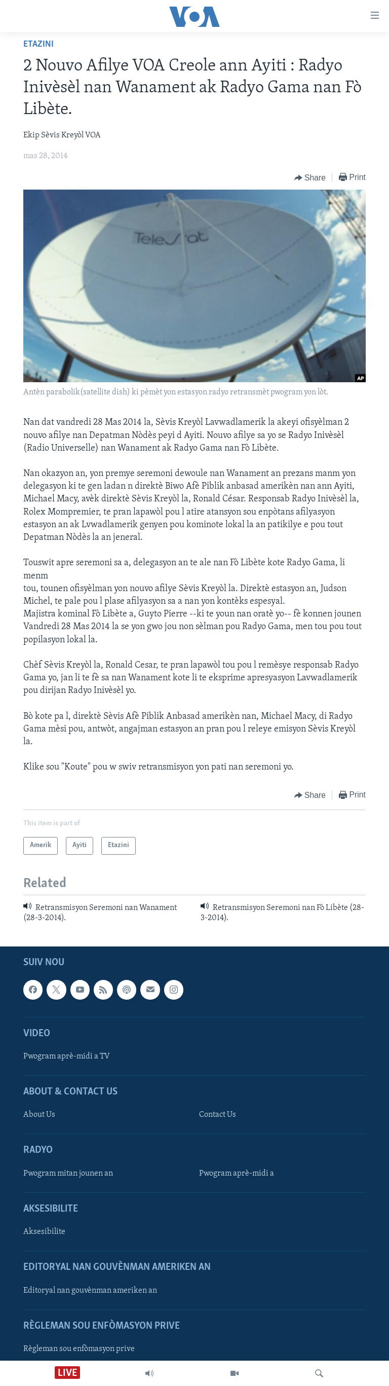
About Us (39, 1115)
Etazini (38, 44)
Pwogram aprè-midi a (236, 1174)
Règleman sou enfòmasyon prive (79, 1349)
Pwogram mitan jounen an (68, 1174)
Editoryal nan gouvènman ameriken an (90, 1291)
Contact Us (217, 1115)
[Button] (310, 178)
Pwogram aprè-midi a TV (66, 1056)
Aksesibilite (44, 1232)
